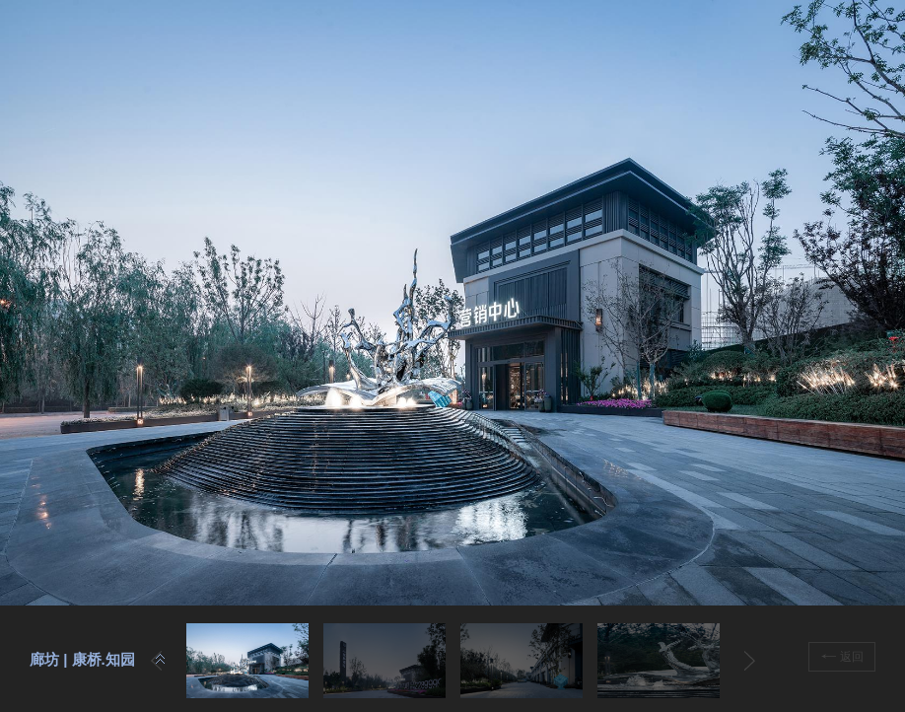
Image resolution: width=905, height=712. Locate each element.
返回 (842, 657)
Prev (156, 661)
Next (749, 661)
